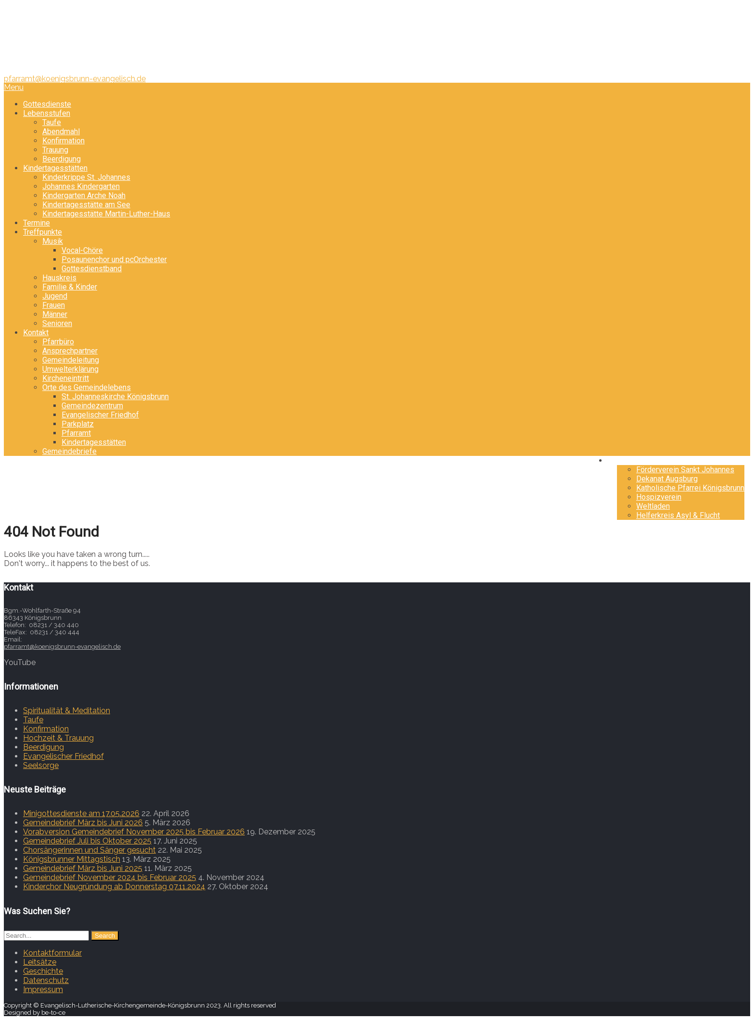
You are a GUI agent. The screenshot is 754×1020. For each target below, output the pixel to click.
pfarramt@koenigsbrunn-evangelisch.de (75, 78)
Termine (36, 222)
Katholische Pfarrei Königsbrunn (690, 487)
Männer (54, 314)
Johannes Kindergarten (81, 186)
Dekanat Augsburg (667, 478)
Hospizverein (658, 497)
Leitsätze (39, 962)
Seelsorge (41, 765)
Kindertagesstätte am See (86, 204)
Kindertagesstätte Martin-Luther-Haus (106, 213)
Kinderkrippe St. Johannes (86, 177)
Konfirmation (63, 140)
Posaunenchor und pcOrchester (114, 259)
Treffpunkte (42, 232)
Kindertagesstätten (55, 168)
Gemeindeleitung (70, 360)
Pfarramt (76, 433)
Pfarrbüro (58, 341)
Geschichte (43, 971)
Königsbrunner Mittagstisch (71, 859)
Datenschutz (46, 980)
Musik (52, 241)
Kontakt (36, 332)
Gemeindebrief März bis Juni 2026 (83, 822)
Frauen (53, 305)
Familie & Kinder (69, 286)
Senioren (57, 323)
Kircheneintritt (65, 378)
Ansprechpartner (70, 350)
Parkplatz (78, 423)
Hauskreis (59, 277)
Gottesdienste (47, 104)
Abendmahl (61, 131)
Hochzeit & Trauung (58, 738)
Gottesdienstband (92, 268)
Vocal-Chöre (82, 250)
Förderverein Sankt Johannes (685, 469)
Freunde (630, 460)
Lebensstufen (46, 113)
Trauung (55, 149)
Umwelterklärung (70, 369)
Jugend (54, 296)
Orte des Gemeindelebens (86, 387)
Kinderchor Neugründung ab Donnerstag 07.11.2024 (114, 886)
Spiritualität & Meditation (66, 710)
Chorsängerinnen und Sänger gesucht (89, 850)
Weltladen (653, 506)
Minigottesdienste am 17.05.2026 (81, 813)
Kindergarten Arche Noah (84, 195)
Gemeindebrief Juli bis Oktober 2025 (87, 840)
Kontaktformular (52, 952)
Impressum (43, 989)
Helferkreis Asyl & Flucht (678, 515)
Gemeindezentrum (92, 405)
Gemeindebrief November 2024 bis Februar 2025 (109, 877)
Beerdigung (61, 159)
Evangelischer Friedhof (100, 414)
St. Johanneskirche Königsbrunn (115, 396)
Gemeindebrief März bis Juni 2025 (82, 868)
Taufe (51, 122)
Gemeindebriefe (69, 451)
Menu (14, 87)
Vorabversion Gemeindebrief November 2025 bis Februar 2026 (134, 831)
